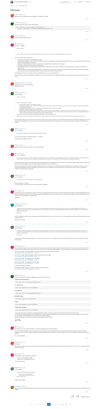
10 (48, 404)
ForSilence (17, 92)
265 (66, 404)
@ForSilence (17, 45)
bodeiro (16, 128)
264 (62, 404)
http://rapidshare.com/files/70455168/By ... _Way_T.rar (27, 252)
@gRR (18, 48)
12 (55, 404)
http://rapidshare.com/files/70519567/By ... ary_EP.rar (27, 263)
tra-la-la (16, 246)
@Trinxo (16, 130)
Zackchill (16, 275)
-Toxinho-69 (17, 22)
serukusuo (17, 203)
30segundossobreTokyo (20, 82)
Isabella (16, 367)
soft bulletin (17, 386)
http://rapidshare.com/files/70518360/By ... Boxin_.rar (27, 256)
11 (52, 404)
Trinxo (16, 14)
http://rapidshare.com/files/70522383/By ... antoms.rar (27, 269)
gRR (15, 43)
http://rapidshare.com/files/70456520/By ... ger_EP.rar (27, 260)
